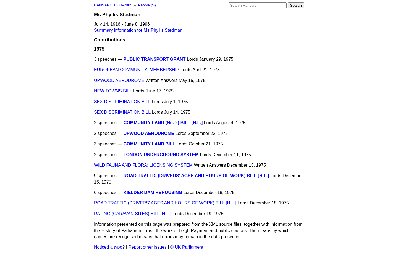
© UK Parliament (186, 247)
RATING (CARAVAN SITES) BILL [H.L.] (132, 213)
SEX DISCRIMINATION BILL (122, 101)
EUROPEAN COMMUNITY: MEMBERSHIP (136, 69)
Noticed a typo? (109, 247)
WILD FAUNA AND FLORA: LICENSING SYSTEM (143, 165)
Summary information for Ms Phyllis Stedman (138, 30)
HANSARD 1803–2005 (113, 5)
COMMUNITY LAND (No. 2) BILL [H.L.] (163, 122)
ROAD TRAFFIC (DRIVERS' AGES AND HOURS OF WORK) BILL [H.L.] (196, 175)
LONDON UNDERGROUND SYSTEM (161, 154)
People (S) (147, 5)
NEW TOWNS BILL (113, 91)
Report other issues (147, 247)
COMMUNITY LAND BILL (149, 144)
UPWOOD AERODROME (119, 80)
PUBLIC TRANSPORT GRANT (155, 59)
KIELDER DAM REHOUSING (153, 192)
